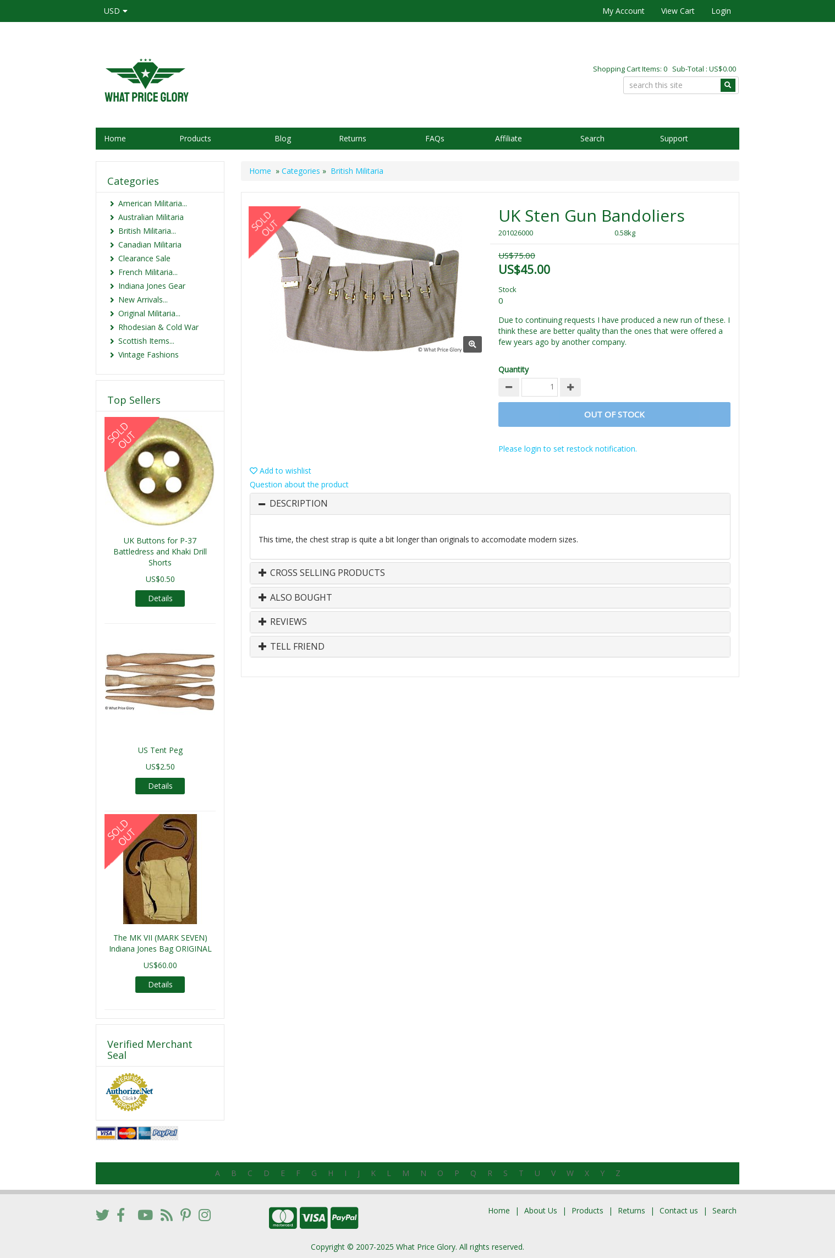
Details (160, 598)
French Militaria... (148, 272)
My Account (623, 11)
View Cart (678, 11)
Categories (301, 171)
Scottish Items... (146, 341)
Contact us (679, 1210)
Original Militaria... (149, 313)
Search (592, 138)
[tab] (490, 503)
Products (195, 138)
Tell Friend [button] (292, 647)
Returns (352, 138)
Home (115, 138)
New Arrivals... (143, 299)
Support (674, 138)
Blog (282, 138)
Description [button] (299, 504)
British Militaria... (147, 231)
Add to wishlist (280, 470)
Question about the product (299, 484)
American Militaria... (152, 203)
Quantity (513, 369)
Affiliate (508, 138)
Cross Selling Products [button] (322, 573)
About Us (540, 1210)
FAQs (434, 138)
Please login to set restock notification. (567, 448)
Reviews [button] (283, 622)
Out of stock (614, 414)
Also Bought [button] (295, 598)
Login (721, 11)
